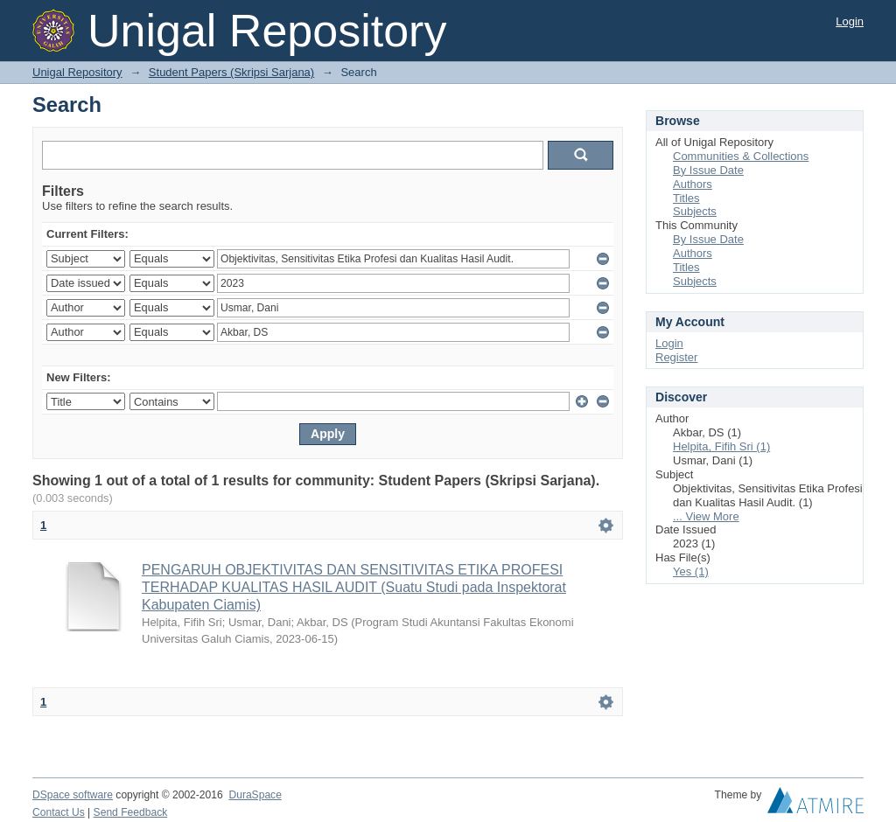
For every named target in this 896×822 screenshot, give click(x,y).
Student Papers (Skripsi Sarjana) (231, 72)
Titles (686, 198)
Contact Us (58, 812)
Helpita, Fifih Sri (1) (721, 446)
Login (850, 21)
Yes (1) (691, 571)
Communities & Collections (740, 156)
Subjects (695, 211)
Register (676, 357)
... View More (706, 516)
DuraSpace (254, 795)
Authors (692, 184)
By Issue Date (708, 170)
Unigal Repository (77, 72)
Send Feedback (131, 812)
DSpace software (72, 795)
